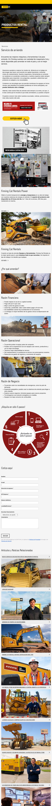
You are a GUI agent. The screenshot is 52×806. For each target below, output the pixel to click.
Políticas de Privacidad (34, 539)
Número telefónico (6, 500)
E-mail (3, 482)
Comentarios (4, 517)
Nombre (3, 476)
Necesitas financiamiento (7, 512)
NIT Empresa (5, 494)
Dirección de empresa (7, 488)
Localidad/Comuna (6, 506)
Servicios (4, 46)
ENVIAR (5, 536)
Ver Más (4, 211)
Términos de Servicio (6, 541)
